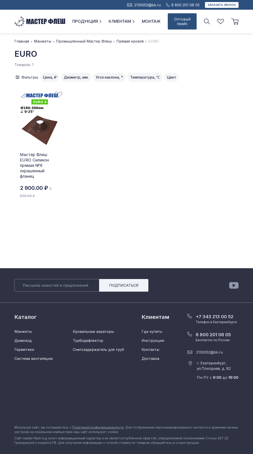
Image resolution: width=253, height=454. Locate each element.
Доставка (150, 358)
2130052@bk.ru (209, 352)
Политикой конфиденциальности (98, 427)
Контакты (150, 349)
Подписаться (123, 285)
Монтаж (151, 21)
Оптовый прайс (182, 21)
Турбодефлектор (88, 340)
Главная (21, 41)
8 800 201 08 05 (213, 334)
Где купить (152, 331)
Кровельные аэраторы (93, 331)
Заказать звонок (222, 5)
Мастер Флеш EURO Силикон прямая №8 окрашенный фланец (34, 165)
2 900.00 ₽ (35, 191)
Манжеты (42, 41)
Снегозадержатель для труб (98, 349)
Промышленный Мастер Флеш (84, 41)
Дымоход (23, 340)
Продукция (86, 21)
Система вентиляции (33, 358)
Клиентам (122, 21)
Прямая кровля (130, 41)
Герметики (24, 349)
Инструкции (153, 340)
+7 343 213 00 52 (214, 316)
